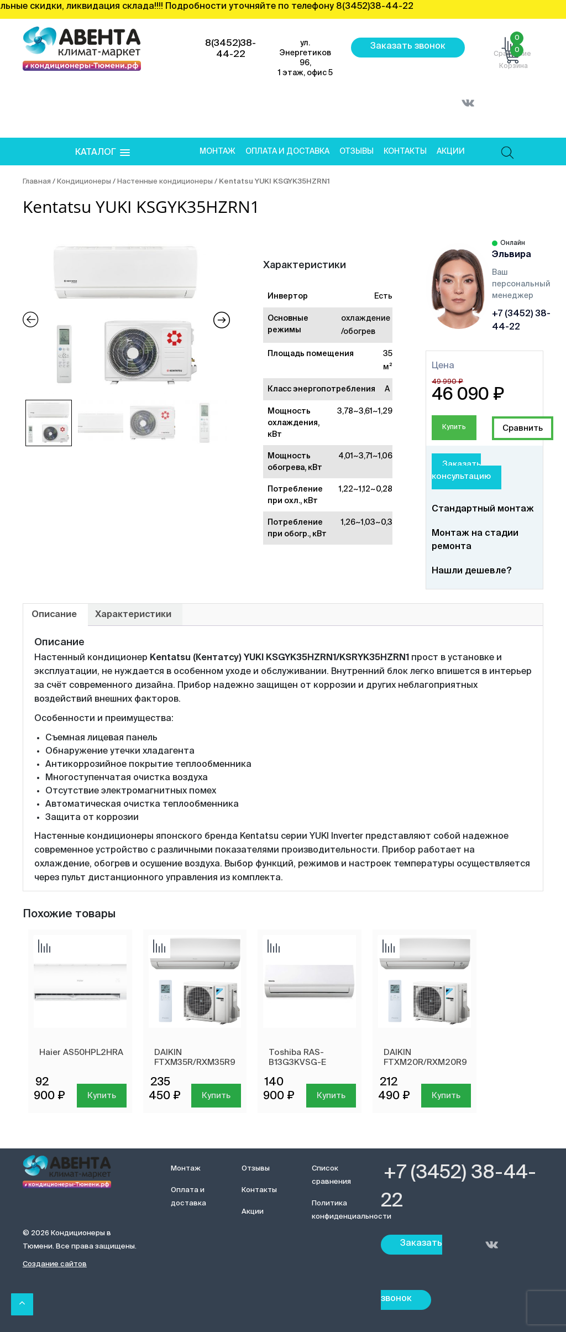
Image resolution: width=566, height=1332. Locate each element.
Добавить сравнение (522, 428)
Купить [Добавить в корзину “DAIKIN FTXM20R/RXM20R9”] (446, 1095)
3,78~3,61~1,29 (364, 411)
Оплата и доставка (287, 151)
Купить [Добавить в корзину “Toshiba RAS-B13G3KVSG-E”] (331, 1095)
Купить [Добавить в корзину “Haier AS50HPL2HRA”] (101, 1095)
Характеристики (133, 614)
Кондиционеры (84, 181)
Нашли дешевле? (471, 571)
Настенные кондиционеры (165, 181)
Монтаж (217, 151)
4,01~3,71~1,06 (365, 456)
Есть (383, 296)
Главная (37, 181)
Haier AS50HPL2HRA (81, 1052)
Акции (451, 151)
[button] (102, 153)
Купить (454, 427)
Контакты (405, 151)
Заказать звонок (408, 46)
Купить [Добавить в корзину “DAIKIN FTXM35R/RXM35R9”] (216, 1095)
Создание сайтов (55, 1264)
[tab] (54, 615)
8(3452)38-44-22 (230, 49)
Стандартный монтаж (483, 509)
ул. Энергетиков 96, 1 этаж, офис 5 (305, 58)
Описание (54, 614)
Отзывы (356, 151)
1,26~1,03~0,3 (366, 522)
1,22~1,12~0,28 (365, 489)
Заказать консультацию (461, 470)
